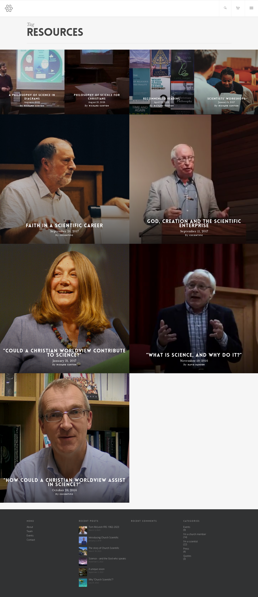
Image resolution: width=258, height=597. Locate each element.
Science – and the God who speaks (107, 558)
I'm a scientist (190, 541)
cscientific (66, 235)
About (30, 527)
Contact (31, 539)
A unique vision (96, 569)
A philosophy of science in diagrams (32, 96)
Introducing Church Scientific (103, 537)
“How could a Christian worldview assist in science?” (64, 482)
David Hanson (196, 365)
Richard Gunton (34, 106)
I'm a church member (194, 534)
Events (30, 535)
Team (30, 531)
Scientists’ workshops (226, 98)
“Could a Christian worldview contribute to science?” (64, 353)
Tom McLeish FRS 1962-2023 (104, 527)
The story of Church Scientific (104, 548)
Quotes (187, 555)
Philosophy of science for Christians (97, 96)
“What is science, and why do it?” (194, 355)
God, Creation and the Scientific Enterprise (194, 223)
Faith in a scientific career (64, 226)
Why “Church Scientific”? (101, 579)
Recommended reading (161, 98)
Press (186, 548)
